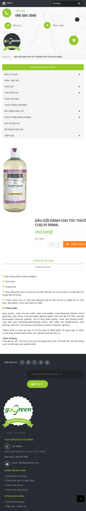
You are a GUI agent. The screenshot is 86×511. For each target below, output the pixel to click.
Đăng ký (17, 25)
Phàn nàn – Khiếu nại (16, 506)
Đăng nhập (58, 25)
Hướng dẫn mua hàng (16, 476)
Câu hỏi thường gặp (15, 502)
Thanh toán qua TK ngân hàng (20, 480)
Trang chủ (6, 57)
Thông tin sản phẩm (43, 260)
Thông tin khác (43, 267)
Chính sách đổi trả (14, 485)
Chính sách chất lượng (16, 490)
